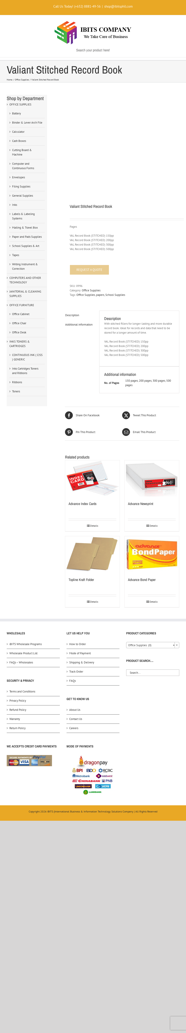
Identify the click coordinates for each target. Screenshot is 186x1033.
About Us (74, 710)
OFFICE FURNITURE (21, 305)
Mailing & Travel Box (25, 227)
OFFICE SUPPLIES (20, 104)
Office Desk (19, 332)
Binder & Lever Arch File (27, 122)
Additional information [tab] (79, 324)
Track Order (76, 671)
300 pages (159, 381)
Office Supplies (91, 290)
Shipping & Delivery (81, 662)
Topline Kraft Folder (81, 579)
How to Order (77, 644)
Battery (16, 113)
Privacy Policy (17, 701)
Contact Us (75, 719)
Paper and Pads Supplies (27, 237)
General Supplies (22, 196)
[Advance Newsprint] (152, 478)
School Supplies (115, 295)
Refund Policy (17, 710)
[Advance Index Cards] (92, 478)
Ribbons (17, 382)
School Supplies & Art (25, 246)
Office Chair (19, 323)
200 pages (145, 381)
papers (100, 295)
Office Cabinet (20, 314)
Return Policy (17, 728)
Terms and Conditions (22, 691)
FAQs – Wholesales (21, 662)
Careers (73, 728)
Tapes (15, 255)
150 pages (131, 381)
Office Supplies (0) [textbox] (151, 645)
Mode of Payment (80, 653)
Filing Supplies (21, 186)
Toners (16, 391)
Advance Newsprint (140, 503)
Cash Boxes (19, 141)
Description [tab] (72, 315)
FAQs (72, 681)
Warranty (14, 719)
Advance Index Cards (83, 503)
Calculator (18, 132)
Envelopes (18, 177)
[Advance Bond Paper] (152, 554)
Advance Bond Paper (142, 579)
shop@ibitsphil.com (118, 6)
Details (94, 525)
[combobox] (152, 645)
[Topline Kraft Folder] (92, 554)
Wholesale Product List (23, 653)
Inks (14, 205)
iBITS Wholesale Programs (25, 644)
